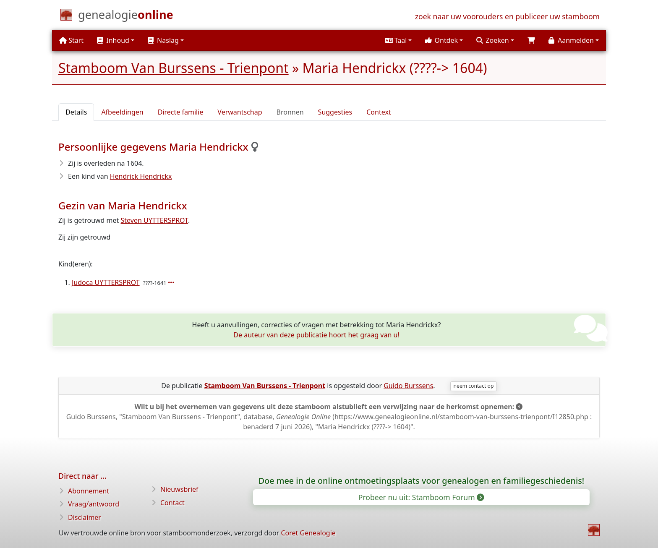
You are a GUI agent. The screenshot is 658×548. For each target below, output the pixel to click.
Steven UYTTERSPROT (154, 220)
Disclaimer (84, 517)
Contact (172, 502)
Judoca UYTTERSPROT (106, 282)
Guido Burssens (408, 385)
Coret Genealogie (308, 533)
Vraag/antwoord (93, 504)
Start (71, 40)
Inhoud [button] (113, 40)
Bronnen (290, 112)
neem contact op (474, 385)
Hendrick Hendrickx (141, 176)
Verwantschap (239, 112)
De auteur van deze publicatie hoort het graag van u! (316, 334)
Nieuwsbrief (179, 489)
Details (76, 112)
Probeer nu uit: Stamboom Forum (420, 497)
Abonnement (88, 491)
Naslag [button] (163, 40)
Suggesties (335, 112)
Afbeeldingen (122, 112)
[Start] (125, 16)
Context (378, 112)
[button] (398, 40)
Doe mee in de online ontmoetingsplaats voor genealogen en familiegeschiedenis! (421, 480)
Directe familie (181, 112)
